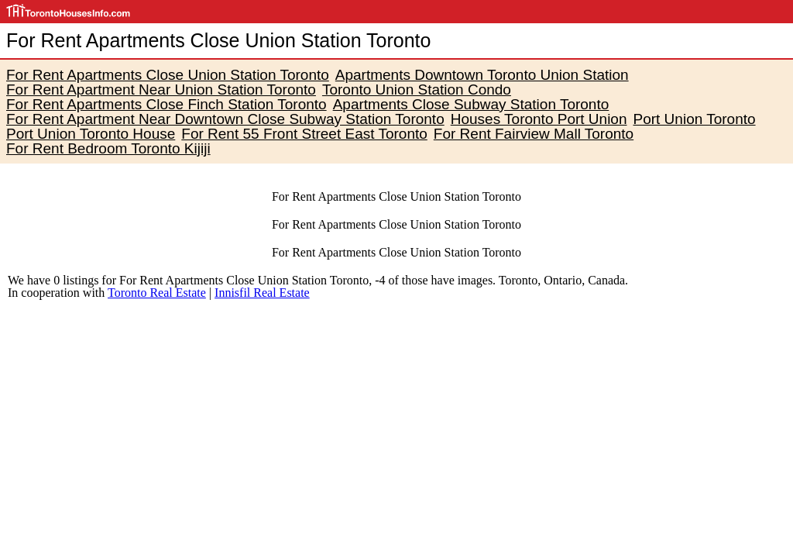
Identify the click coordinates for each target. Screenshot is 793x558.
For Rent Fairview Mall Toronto (533, 134)
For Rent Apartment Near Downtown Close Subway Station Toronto (225, 119)
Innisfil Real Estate (262, 292)
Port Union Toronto (694, 119)
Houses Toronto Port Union (539, 119)
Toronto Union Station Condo (416, 89)
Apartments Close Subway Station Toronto (471, 104)
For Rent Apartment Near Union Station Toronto (161, 89)
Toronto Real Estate (157, 292)
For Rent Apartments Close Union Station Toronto (167, 75)
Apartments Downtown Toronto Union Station (482, 75)
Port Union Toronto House (90, 134)
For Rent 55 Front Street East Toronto (304, 134)
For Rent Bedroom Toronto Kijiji (108, 148)
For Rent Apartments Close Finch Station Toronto (166, 104)
